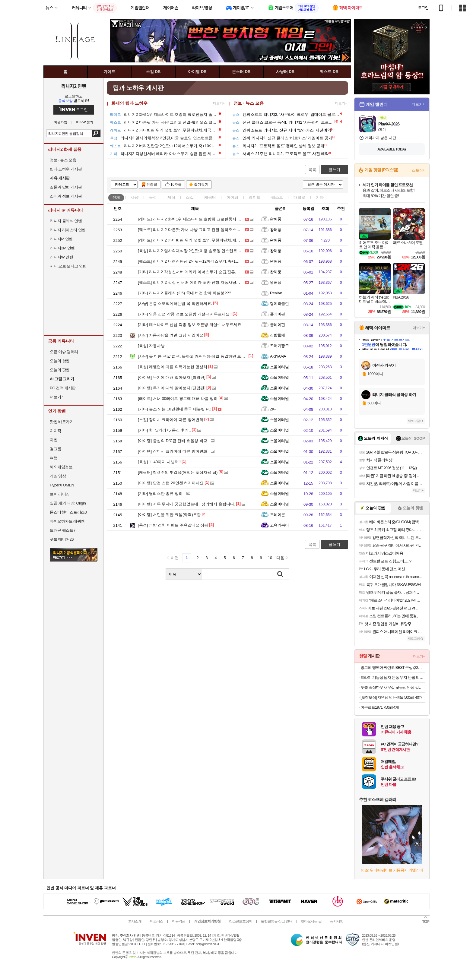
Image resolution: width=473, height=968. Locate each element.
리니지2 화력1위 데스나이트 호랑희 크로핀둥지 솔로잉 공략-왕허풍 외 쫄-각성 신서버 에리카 (227, 219)
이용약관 (178, 921)
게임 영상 (58, 476)
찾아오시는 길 (311, 921)
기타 (320, 197)
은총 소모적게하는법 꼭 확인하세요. (175, 303)
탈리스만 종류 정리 (160, 493)
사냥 (134, 197)
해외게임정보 (61, 467)
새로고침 (414, 420)
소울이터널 (279, 367)
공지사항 (336, 921)
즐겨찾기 (201, 184)
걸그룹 (55, 449)
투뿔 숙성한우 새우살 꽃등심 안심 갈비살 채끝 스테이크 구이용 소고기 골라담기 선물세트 (392, 687)
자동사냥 (151, 345)
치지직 (55, 431)
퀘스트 (277, 197)
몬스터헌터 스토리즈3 (68, 512)
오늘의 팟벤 (60, 370)
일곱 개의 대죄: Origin (68, 503)
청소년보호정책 (240, 921)
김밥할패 (277, 335)
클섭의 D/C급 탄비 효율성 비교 (172, 440)
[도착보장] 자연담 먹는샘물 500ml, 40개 (391, 697)
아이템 (232, 197)
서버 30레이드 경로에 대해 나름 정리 (177, 398)
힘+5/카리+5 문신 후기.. (164, 430)
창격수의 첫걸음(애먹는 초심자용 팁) (177, 472)
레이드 (255, 197)
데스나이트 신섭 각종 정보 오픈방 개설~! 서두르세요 (189, 324)
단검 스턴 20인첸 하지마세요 (171, 483)
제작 (171, 197)
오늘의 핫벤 (60, 361)
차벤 (53, 440)
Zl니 (273, 409)
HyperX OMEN (62, 485)
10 (270, 557)
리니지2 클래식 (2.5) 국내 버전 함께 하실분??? (184, 293)
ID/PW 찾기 (85, 122)
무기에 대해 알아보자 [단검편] (171, 388)
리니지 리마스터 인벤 (68, 230)
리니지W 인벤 (61, 257)
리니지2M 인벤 (62, 248)
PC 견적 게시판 (63, 388)
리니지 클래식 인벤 (66, 221)
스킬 (190, 197)
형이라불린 (279, 303)
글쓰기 (334, 169)
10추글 (176, 184)
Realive (276, 293)
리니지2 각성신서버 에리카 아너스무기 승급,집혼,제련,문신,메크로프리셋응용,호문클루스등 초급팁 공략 (235, 272)
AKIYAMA (278, 356)
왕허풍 (275, 219)
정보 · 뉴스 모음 (248, 103)
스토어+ (418, 170)
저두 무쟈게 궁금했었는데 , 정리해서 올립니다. (186, 504)
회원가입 (60, 122)
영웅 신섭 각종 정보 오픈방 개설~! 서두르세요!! (185, 314)
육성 (153, 197)
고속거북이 (279, 525)
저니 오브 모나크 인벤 (68, 266)
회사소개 (134, 921)
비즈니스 (156, 921)
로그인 (423, 7)
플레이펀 (277, 314)
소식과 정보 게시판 (66, 196)
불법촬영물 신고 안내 (276, 921)
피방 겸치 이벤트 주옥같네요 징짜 (173, 525)
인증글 (151, 184)
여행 (53, 458)
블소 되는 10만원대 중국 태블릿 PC (174, 409)
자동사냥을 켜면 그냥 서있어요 (170, 335)
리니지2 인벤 (73, 86)
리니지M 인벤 (61, 239)
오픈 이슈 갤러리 (64, 352)
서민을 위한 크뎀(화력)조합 (169, 514)
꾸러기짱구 (279, 345)
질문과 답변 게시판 (66, 187)
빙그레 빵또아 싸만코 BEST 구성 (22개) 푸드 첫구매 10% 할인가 (392, 667)
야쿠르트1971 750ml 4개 (379, 707)
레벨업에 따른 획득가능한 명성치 (172, 367)
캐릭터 (210, 197)
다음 (280, 557)
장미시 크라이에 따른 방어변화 (170, 419)
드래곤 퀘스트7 (62, 530)
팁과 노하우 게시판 (66, 169)
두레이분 (277, 514)
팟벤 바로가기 (61, 422)
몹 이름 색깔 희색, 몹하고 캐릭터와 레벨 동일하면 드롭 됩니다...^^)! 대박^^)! (210, 356)
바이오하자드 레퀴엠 (67, 521)
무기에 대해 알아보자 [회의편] (171, 377)
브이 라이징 (60, 494)
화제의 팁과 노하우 (129, 103)
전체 (116, 197)
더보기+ (219, 103)
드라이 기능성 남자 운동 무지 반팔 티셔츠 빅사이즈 (392, 677)
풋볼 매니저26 (62, 539)
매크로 (299, 197)
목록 (312, 169)
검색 (96, 133)
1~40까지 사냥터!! (159, 462)
